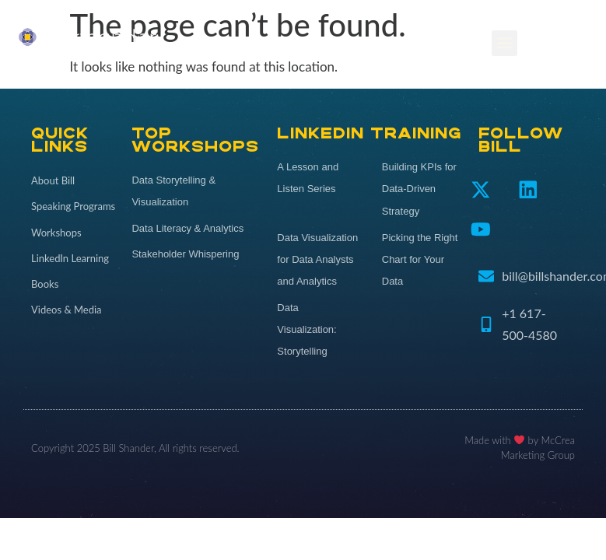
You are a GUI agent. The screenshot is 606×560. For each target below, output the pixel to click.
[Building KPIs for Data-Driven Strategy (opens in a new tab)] (422, 189)
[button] (504, 43)
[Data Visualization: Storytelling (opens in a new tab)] (317, 329)
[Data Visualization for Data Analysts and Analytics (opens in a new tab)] (317, 259)
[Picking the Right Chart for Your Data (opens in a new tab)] (422, 259)
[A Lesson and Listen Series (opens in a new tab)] (317, 178)
